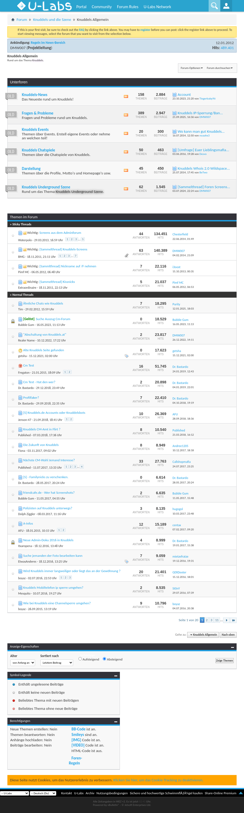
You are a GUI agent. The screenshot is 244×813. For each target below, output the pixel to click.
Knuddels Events (35, 129)
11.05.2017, (183, 498)
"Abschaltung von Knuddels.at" (44, 334)
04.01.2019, (183, 387)
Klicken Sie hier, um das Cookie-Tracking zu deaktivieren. (158, 780)
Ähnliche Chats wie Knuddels (43, 303)
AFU (21, 531)
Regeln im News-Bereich (48, 43)
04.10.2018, (183, 403)
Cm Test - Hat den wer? (39, 382)
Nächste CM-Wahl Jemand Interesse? (49, 460)
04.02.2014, (183, 255)
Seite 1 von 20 (188, 620)
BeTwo (203, 172)
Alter (13, 656)
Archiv (90, 793)
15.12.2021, (183, 355)
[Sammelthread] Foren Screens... (204, 186)
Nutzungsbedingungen (112, 793)
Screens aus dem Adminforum (60, 233)
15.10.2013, (183, 271)
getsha (22, 356)
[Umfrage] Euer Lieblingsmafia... (203, 150)
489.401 (227, 47)
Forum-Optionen (190, 68)
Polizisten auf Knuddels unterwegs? (47, 508)
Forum (22, 19)
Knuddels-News (34, 94)
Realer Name (26, 340)
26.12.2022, (183, 339)
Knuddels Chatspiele (38, 150)
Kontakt (66, 793)
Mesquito (24, 593)
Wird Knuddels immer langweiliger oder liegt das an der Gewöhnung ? (72, 571)
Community (102, 6)
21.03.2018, (183, 434)
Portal (81, 6)
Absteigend (113, 659)
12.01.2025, (183, 308)
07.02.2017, (183, 529)
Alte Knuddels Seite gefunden (43, 350)
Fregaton (24, 372)
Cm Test (28, 365)
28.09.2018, (183, 418)
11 (217, 620)
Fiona (21, 451)
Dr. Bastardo (26, 388)
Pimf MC (23, 272)
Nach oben (228, 634)
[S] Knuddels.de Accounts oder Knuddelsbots (54, 413)
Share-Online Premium (220, 793)
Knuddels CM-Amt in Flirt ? (41, 429)
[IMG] (76, 740)
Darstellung (31, 168)
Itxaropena (25, 546)
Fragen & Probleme (37, 113)
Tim (20, 309)
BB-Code (79, 729)
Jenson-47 (24, 420)
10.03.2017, (183, 513)
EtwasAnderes (27, 561)
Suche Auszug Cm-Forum (53, 319)
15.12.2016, (183, 577)
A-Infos (28, 523)
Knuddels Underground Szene (46, 187)
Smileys (78, 734)
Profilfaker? (31, 398)
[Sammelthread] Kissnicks (57, 282)
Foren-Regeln (75, 760)
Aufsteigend (88, 659)
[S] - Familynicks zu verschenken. (45, 477)
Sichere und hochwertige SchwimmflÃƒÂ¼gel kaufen (166, 793)
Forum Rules (127, 6)
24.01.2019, (183, 371)
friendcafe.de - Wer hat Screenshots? (49, 493)
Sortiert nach (49, 656)
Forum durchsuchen (218, 68)
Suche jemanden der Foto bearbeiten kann (52, 556)
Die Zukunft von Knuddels (41, 445)
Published (24, 435)
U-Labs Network (157, 6)
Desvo (203, 154)
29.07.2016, (183, 593)
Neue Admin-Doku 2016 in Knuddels (48, 540)
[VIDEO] (78, 745)
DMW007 (18, 47)
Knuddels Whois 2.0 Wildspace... (204, 168)
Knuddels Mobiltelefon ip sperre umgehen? (53, 587)
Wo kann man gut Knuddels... (201, 131)
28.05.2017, (183, 482)
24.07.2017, (183, 466)
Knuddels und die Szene (52, 19)
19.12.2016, (183, 561)
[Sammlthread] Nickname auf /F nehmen (67, 266)
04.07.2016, (183, 608)
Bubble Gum (26, 325)
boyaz (22, 578)
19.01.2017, (183, 545)
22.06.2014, (183, 239)
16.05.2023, (183, 324)
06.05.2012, (183, 287)
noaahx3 (204, 135)
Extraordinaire (27, 287)
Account (184, 94)
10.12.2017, (183, 450)
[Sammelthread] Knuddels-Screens (63, 249)
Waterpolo (25, 240)
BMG (21, 257)
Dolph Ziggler (26, 514)
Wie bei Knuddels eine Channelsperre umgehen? (57, 603)
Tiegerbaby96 (207, 98)
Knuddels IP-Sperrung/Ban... (200, 113)
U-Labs (79, 793)
